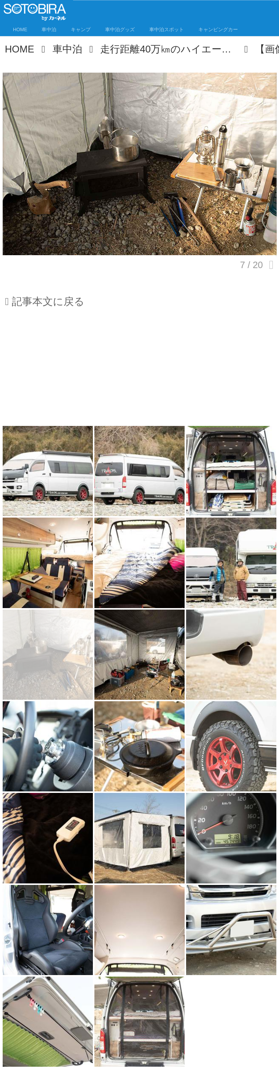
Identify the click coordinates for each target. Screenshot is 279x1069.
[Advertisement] (140, 371)
